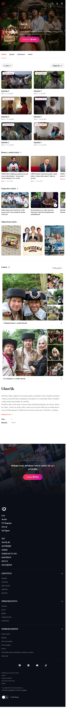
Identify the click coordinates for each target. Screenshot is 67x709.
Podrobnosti (21, 54)
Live (3, 516)
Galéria (30, 54)
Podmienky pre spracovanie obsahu (10, 673)
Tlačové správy (6, 634)
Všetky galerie (57, 268)
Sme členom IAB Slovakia (8, 681)
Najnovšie (57, 66)
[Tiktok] (46, 665)
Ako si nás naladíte (7, 641)
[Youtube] (37, 665)
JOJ (3, 539)
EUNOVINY (5, 621)
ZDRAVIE (5, 589)
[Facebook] (20, 665)
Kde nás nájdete (6, 645)
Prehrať (32, 477)
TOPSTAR (5, 582)
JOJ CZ (5, 561)
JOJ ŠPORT (6, 546)
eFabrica (24, 690)
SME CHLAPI (6, 586)
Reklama (4, 637)
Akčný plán (5, 656)
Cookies (3, 675)
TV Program (6, 523)
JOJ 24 (4, 527)
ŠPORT (4, 613)
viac (45, 34)
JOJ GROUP (7, 565)
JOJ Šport (6, 531)
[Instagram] (28, 665)
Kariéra (4, 648)
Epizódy (11, 54)
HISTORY (5, 593)
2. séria (7, 66)
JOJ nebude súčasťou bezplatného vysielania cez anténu (17, 652)
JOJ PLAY (6, 542)
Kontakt (3, 683)
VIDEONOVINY (7, 617)
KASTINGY (6, 557)
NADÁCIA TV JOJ (9, 554)
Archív (4, 519)
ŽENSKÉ (4, 578)
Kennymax (11, 690)
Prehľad (3, 54)
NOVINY (4, 606)
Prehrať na (29, 39)
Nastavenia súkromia (7, 678)
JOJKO (5, 550)
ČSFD (23, 28)
